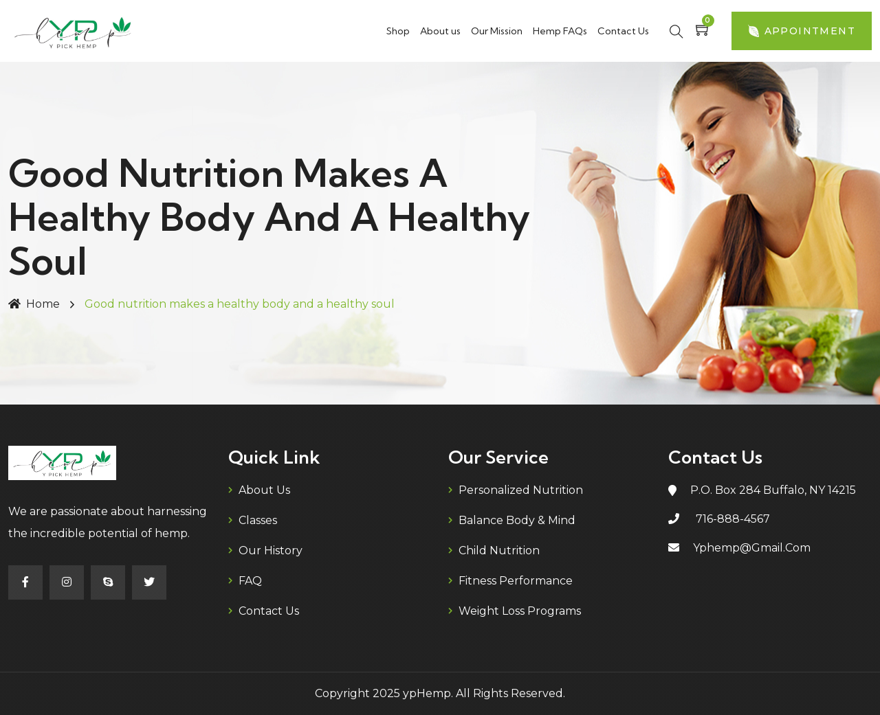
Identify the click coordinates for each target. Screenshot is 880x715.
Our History (270, 550)
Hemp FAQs (560, 31)
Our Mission (496, 31)
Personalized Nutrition (521, 490)
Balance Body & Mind (517, 520)
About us (440, 31)
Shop (398, 31)
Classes (258, 520)
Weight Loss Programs (520, 610)
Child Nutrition (499, 550)
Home (34, 303)
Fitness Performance (516, 580)
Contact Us (623, 31)
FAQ (250, 580)
